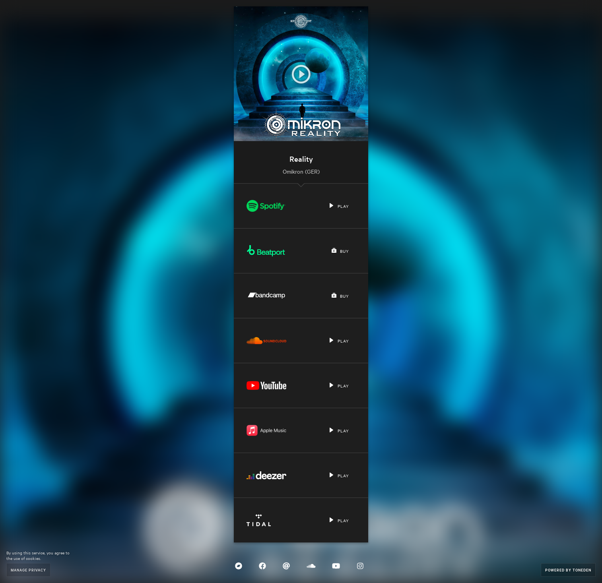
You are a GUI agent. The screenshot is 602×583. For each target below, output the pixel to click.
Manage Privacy (28, 570)
